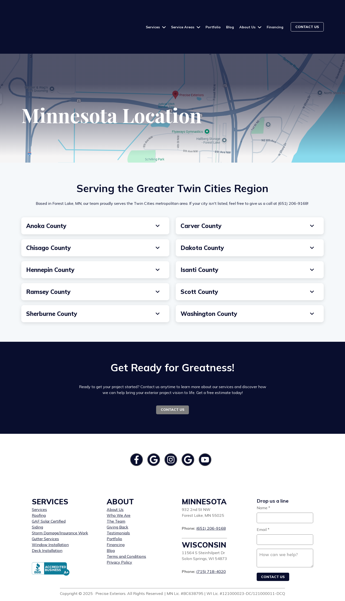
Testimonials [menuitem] (118, 505)
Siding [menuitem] (37, 499)
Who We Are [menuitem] (118, 487)
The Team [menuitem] (116, 493)
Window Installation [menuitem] (50, 517)
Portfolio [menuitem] (114, 511)
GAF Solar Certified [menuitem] (49, 493)
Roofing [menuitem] (39, 487)
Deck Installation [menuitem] (47, 522)
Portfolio (213, 13)
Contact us (307, 13)
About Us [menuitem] (115, 481)
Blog (230, 13)
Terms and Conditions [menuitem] (126, 528)
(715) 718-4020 (211, 543)
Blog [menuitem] (111, 522)
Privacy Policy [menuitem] (119, 534)
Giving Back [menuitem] (117, 499)
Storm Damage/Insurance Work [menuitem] (60, 505)
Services (153, 13)
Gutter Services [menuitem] (45, 511)
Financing (275, 13)
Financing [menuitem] (116, 517)
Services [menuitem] (39, 481)
